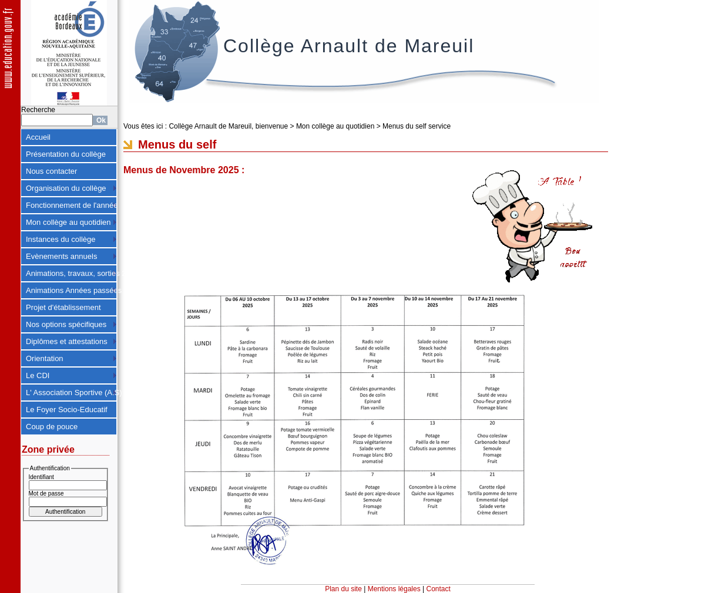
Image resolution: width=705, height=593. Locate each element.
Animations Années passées (71, 290)
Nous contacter (51, 171)
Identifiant (41, 477)
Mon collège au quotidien (68, 222)
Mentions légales (394, 589)
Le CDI (37, 375)
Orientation (44, 358)
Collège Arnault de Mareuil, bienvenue (228, 126)
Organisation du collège (66, 188)
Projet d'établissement (63, 307)
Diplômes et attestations (67, 341)
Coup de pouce (52, 426)
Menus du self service (416, 126)
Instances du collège (61, 239)
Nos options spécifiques (66, 324)
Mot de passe (46, 493)
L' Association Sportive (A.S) (71, 392)
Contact (439, 589)
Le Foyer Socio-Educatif (67, 409)
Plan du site (343, 589)
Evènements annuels (61, 256)
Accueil (38, 137)
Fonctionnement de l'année (71, 205)
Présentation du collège (66, 154)
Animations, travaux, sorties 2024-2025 (71, 273)
